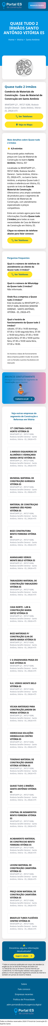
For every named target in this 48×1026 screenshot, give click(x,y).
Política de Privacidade (24, 999)
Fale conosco (24, 989)
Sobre (24, 984)
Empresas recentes (24, 994)
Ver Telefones (24, 116)
